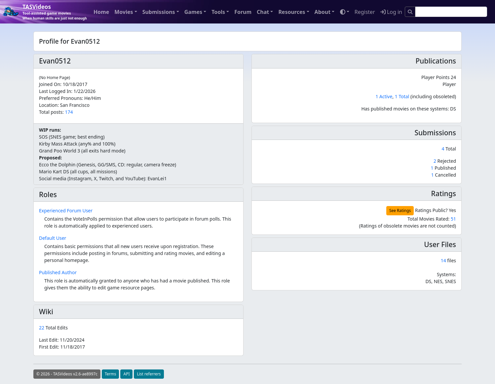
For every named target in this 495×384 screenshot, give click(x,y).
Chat (263, 12)
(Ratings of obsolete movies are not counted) (407, 226)
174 (69, 112)
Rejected (445, 161)
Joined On (49, 84)
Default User (52, 238)
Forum (242, 12)
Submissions (158, 12)
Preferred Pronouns (60, 98)
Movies (123, 12)
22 (42, 327)
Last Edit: (62, 340)
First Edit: (62, 347)
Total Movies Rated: (431, 219)
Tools (218, 12)
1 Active (383, 96)
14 (443, 260)
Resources (291, 12)
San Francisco (75, 105)
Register (365, 12)
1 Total (402, 96)
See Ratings (400, 210)
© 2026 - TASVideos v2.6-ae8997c (66, 374)
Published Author (58, 272)
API (126, 374)
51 (453, 219)
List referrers (149, 374)
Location (48, 105)
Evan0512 (55, 60)
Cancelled (443, 175)
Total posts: (51, 112)
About (323, 12)
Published (443, 168)
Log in (391, 12)
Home (101, 12)
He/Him (92, 98)
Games (193, 12)
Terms (110, 374)
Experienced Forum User (66, 210)
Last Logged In (55, 91)
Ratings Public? (431, 210)
